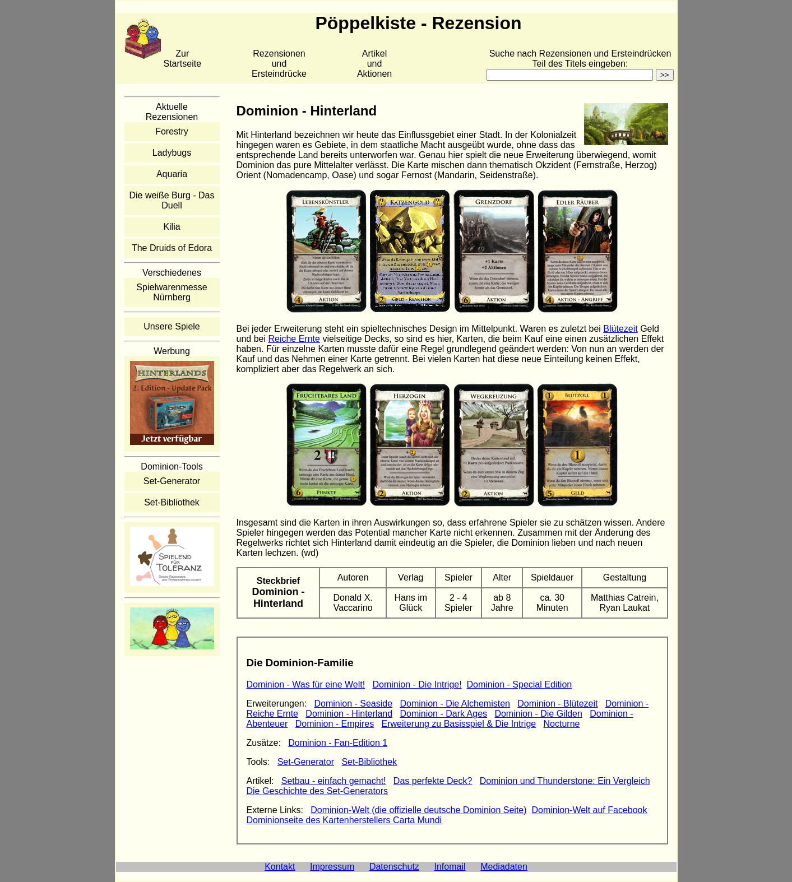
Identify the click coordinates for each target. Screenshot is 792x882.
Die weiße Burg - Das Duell (171, 200)
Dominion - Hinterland (348, 713)
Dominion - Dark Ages (443, 713)
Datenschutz (394, 866)
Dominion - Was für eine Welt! (306, 684)
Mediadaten (503, 866)
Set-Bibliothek (172, 502)
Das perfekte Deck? (433, 781)
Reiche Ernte (294, 338)
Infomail (450, 866)
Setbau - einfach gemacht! (333, 781)
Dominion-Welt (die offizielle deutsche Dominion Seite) (418, 810)
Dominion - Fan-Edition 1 (337, 743)
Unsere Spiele (171, 326)
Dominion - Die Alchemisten (455, 703)
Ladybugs (171, 152)
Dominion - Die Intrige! (416, 684)
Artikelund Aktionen (374, 63)
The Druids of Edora (172, 248)
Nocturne (562, 723)
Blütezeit (620, 328)
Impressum (332, 866)
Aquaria (171, 174)
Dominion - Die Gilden (538, 713)
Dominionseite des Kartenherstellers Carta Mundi (344, 820)
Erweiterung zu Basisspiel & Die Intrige (459, 723)
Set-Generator (171, 481)
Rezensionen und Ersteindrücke (279, 63)
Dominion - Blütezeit (557, 703)
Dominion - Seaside (353, 703)
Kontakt (280, 866)
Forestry (171, 131)
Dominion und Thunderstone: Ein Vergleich (565, 781)
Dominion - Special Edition (519, 684)
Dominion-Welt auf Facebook (589, 810)
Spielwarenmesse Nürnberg (171, 292)
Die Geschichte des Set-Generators (317, 791)
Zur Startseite (183, 58)
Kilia (171, 226)
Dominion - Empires (334, 723)
